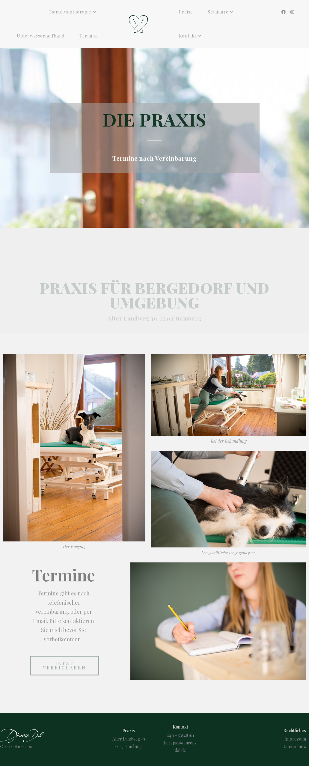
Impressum (295, 739)
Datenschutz (294, 746)
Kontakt (180, 727)
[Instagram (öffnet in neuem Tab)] (292, 12)
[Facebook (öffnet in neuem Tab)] (283, 12)
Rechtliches (294, 730)
